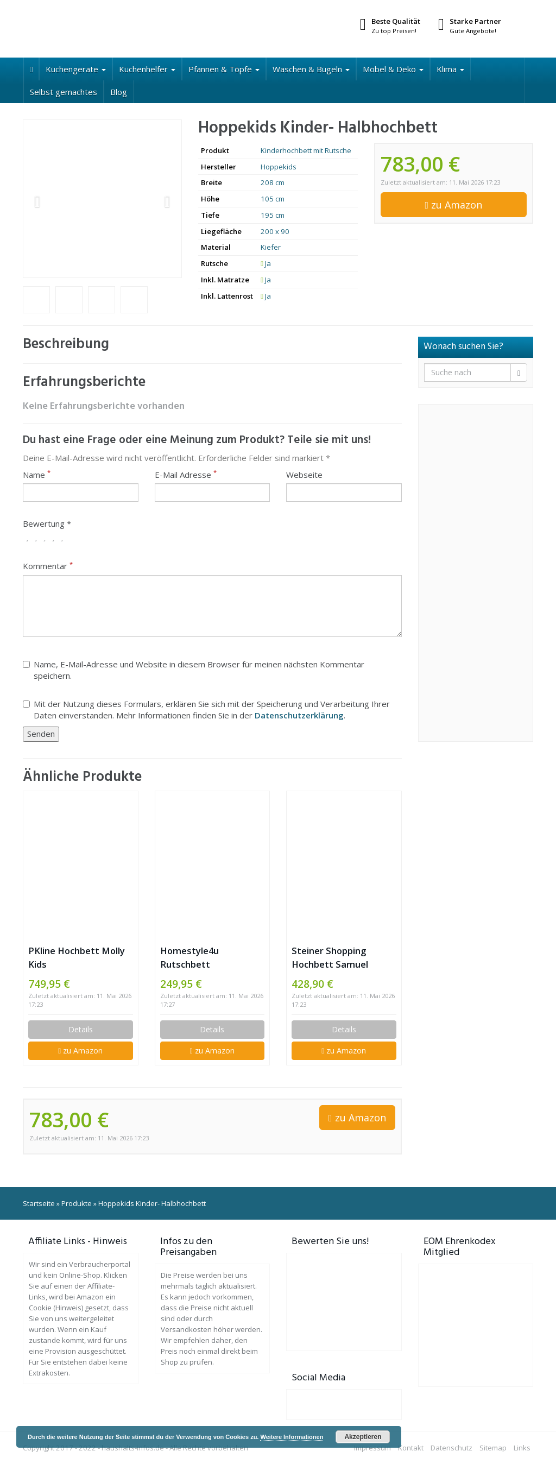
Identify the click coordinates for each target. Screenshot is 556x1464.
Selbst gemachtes (63, 91)
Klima (450, 69)
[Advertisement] (476, 573)
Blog (118, 91)
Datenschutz (451, 1448)
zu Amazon (454, 204)
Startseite (39, 1203)
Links (522, 1448)
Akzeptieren (362, 1437)
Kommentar (48, 565)
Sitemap (493, 1448)
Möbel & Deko (393, 69)
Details (80, 1029)
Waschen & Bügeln (311, 69)
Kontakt (411, 1448)
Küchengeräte (76, 69)
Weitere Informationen (291, 1437)
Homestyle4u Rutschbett (189, 957)
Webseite (304, 474)
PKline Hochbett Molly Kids (76, 957)
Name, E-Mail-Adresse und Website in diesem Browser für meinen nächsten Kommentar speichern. (193, 670)
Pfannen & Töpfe (224, 69)
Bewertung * (47, 523)
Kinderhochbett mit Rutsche (306, 150)
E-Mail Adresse (186, 474)
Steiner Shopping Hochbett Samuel (330, 957)
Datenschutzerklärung (299, 715)
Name (36, 474)
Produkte (76, 1203)
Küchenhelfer (147, 69)
